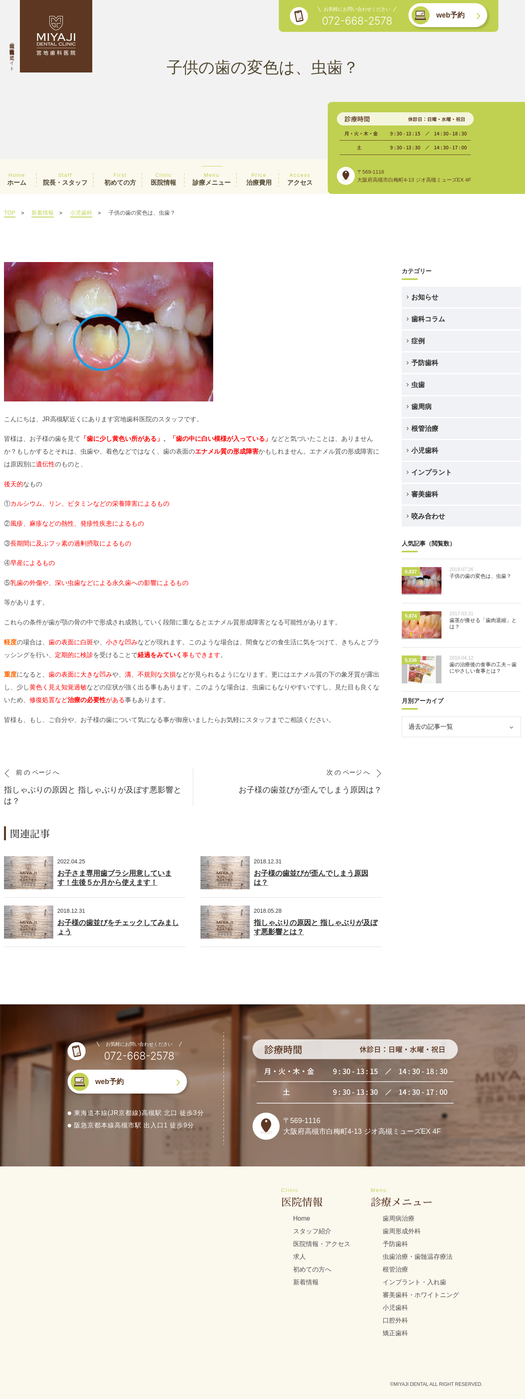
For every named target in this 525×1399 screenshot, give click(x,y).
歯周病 (421, 407)
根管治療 (424, 428)
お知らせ (424, 297)
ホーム (16, 178)
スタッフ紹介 (312, 1231)
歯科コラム (428, 319)
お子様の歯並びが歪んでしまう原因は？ (311, 877)
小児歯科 (81, 212)
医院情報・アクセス (321, 1244)
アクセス (300, 178)
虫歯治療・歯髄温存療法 (418, 1256)
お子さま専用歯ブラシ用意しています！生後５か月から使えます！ (114, 877)
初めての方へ (312, 1269)
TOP (10, 212)
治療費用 (259, 178)
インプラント (431, 472)
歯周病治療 (398, 1218)
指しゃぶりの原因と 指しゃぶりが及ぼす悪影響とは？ (315, 927)
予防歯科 (424, 363)
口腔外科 (395, 1320)
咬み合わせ (428, 516)
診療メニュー (211, 178)
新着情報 (42, 212)
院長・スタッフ (65, 178)
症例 (418, 341)
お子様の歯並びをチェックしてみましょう (118, 927)
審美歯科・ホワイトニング (421, 1294)
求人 (299, 1256)
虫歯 (418, 385)
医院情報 (163, 178)
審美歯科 (424, 494)
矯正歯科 (395, 1333)
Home (301, 1218)
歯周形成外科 (402, 1231)
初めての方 (120, 178)
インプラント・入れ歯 (414, 1282)
